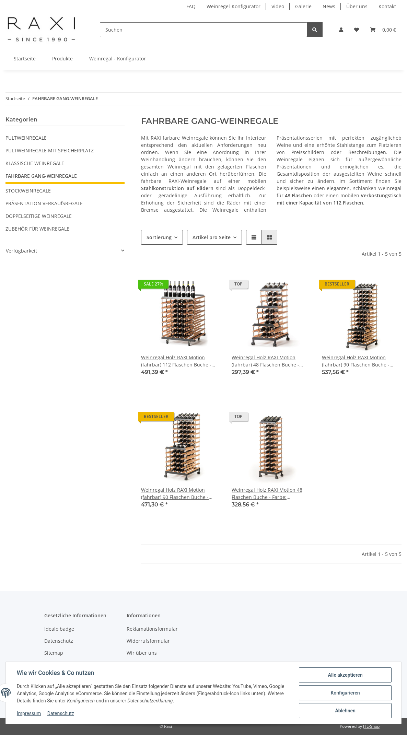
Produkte (62, 58)
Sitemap (53, 653)
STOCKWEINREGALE (28, 190)
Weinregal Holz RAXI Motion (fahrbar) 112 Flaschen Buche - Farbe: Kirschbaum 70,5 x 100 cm (179, 361)
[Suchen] (203, 29)
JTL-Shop (371, 726)
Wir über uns (142, 653)
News (329, 6)
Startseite (25, 58)
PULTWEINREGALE (26, 138)
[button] (341, 30)
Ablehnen (345, 710)
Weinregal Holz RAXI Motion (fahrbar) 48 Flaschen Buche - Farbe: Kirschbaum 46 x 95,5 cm (268, 361)
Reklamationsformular (152, 629)
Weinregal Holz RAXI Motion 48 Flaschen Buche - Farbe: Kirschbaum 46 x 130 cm (267, 494)
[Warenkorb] (383, 30)
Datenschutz (58, 641)
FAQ (191, 6)
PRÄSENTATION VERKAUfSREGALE (44, 203)
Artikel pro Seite (212, 237)
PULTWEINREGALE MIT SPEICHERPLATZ (49, 150)
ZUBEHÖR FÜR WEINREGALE (37, 228)
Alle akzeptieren (345, 675)
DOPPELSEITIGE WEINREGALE (38, 216)
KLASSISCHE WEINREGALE (34, 163)
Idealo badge (59, 629)
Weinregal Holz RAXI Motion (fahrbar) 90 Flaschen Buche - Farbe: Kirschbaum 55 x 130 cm (358, 361)
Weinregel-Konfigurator (233, 6)
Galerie (303, 6)
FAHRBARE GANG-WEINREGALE (41, 176)
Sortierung (159, 237)
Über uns (357, 6)
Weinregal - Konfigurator (117, 58)
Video (277, 6)
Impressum (29, 713)
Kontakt (387, 6)
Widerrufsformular (148, 641)
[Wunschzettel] (356, 30)
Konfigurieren (345, 693)
